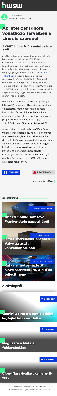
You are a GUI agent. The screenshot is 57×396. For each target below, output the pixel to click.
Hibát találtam (42, 172)
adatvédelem (35, 390)
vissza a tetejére (43, 181)
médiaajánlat (29, 386)
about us (46, 390)
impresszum (17, 386)
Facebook (11, 172)
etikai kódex (41, 386)
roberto (19, 15)
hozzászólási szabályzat (18, 390)
